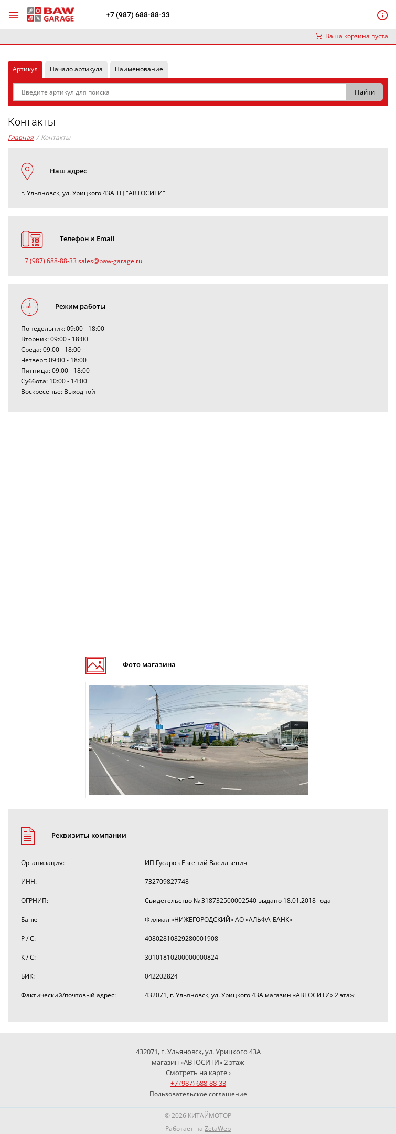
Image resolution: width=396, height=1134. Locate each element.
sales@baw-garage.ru (110, 260)
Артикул (25, 69)
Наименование (139, 69)
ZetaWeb (218, 1128)
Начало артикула (76, 69)
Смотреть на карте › (198, 1072)
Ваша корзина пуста (351, 36)
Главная (21, 137)
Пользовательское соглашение (198, 1093)
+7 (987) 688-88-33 (138, 15)
